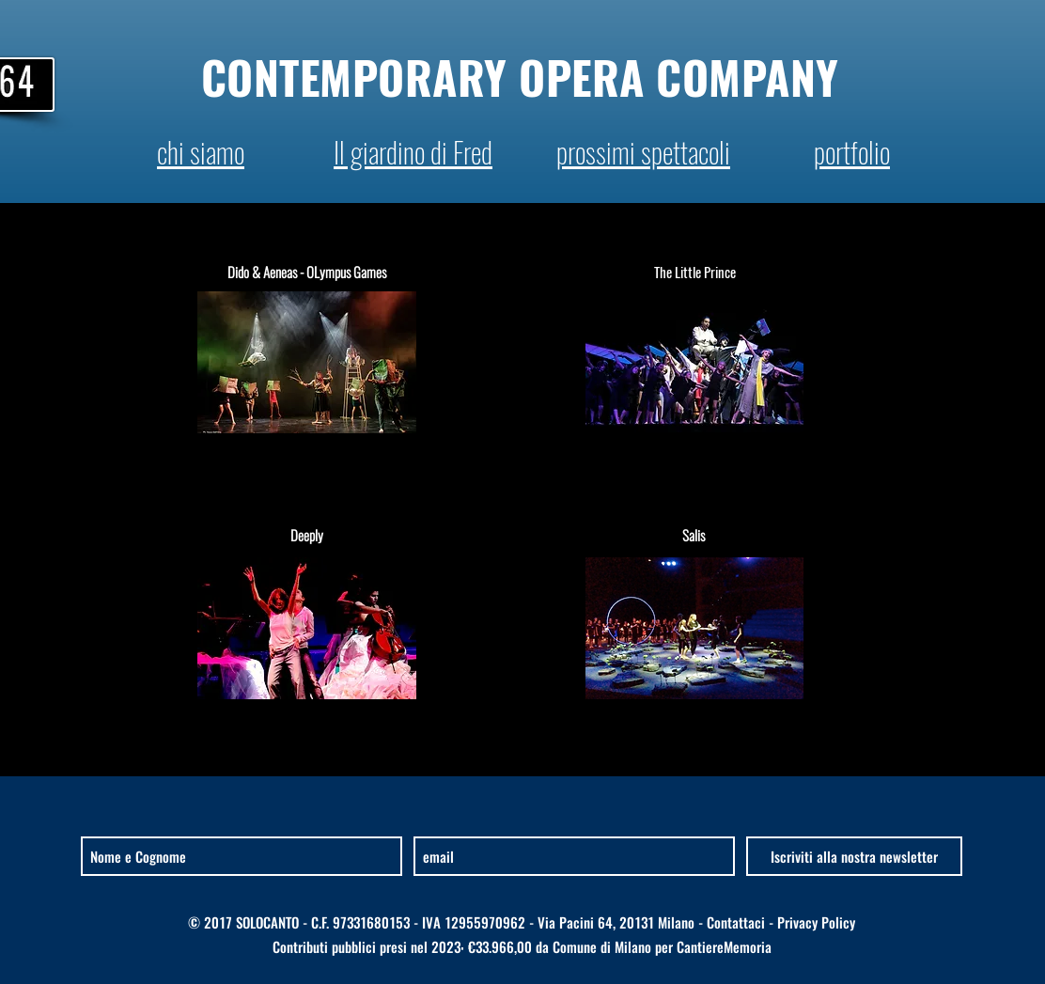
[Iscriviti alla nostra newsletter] (854, 856)
